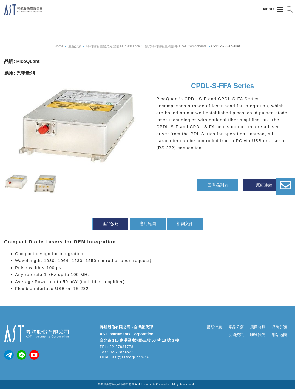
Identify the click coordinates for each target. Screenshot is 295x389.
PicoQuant (27, 61)
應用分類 (257, 327)
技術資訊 (236, 335)
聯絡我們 (257, 335)
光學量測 (25, 73)
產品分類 (236, 327)
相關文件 (185, 223)
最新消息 (214, 327)
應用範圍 (148, 223)
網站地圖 (279, 335)
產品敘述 (110, 223)
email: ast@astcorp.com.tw (125, 357)
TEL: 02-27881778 (117, 347)
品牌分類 (279, 327)
